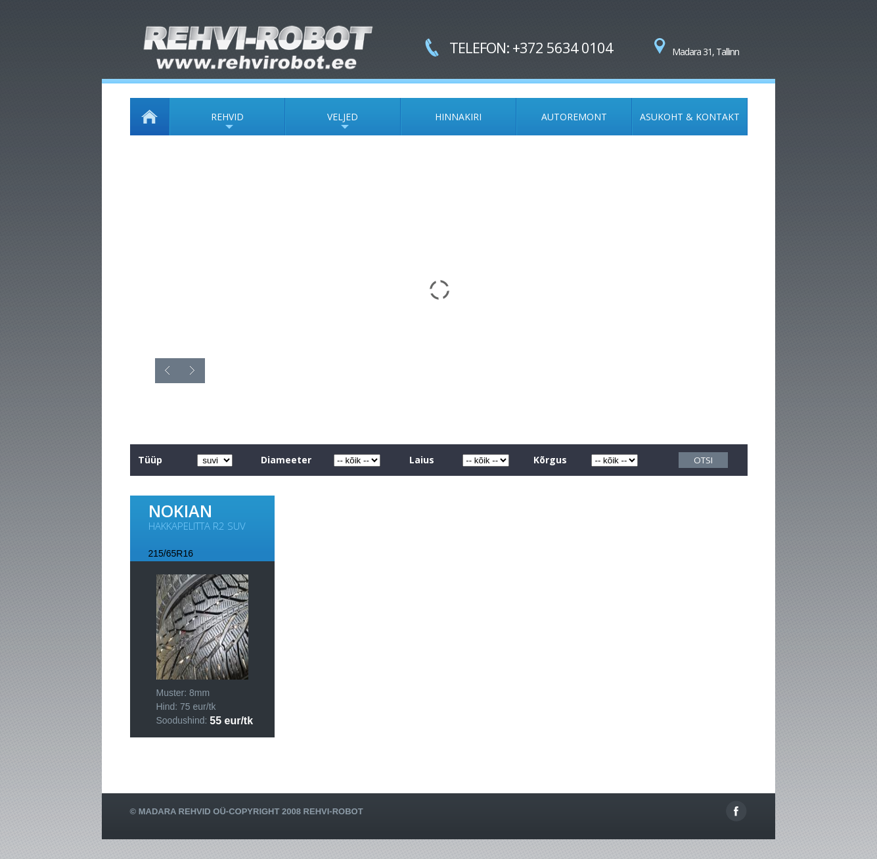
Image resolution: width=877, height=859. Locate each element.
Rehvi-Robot (333, 811)
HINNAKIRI (458, 116)
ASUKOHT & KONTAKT (690, 116)
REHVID (206, 122)
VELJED (322, 122)
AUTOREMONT (574, 116)
